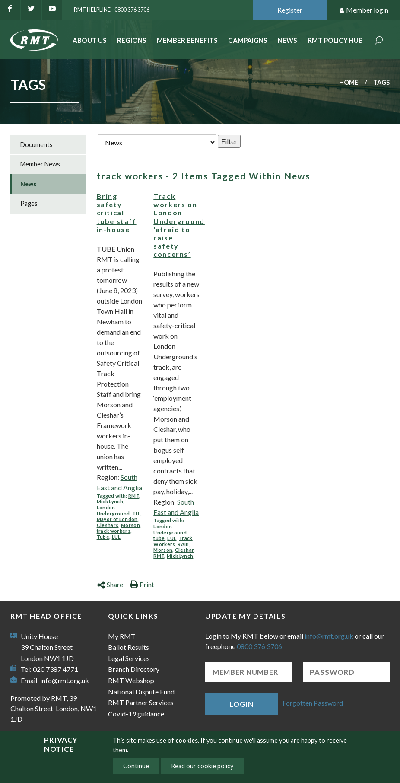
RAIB (183, 544)
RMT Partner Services (141, 702)
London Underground (113, 510)
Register (289, 10)
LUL (116, 537)
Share (110, 584)
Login (241, 704)
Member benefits (187, 40)
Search (379, 41)
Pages (29, 203)
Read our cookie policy (202, 766)
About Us (90, 40)
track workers (113, 531)
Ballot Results (128, 647)
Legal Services (129, 658)
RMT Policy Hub (335, 40)
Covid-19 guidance (136, 713)
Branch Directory (133, 669)
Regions (131, 40)
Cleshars (108, 525)
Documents (36, 144)
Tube (103, 537)
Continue (136, 766)
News (287, 40)
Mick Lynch (110, 501)
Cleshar (184, 550)
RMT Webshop (131, 680)
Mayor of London (117, 519)
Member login (363, 10)
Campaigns (247, 40)
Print (142, 584)
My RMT (122, 636)
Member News (40, 164)
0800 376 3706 (259, 646)
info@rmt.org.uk (64, 680)
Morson (130, 525)
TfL (136, 513)
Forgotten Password (313, 703)
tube (159, 538)
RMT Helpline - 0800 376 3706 (111, 9)
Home (348, 82)
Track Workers (172, 541)
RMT (133, 496)
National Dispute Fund (141, 691)
